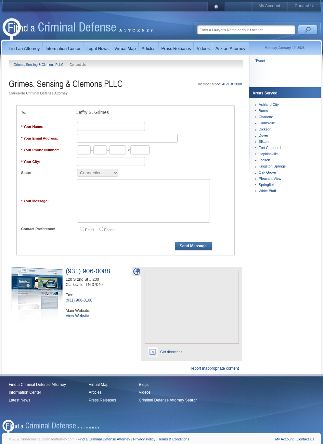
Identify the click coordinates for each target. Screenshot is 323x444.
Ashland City (269, 104)
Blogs (144, 384)
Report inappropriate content (214, 368)
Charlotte (266, 117)
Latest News (19, 400)
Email (89, 230)
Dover (263, 135)
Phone (109, 230)
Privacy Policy (144, 439)
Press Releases (102, 400)
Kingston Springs (272, 166)
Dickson (265, 129)
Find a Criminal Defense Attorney (37, 384)
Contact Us (304, 5)
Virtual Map (98, 384)
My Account (269, 5)
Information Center (25, 392)
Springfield (267, 185)
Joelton (264, 160)
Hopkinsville (268, 154)
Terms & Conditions (173, 439)
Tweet (260, 61)
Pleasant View (270, 178)
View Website (77, 316)
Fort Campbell (270, 148)
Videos (144, 392)
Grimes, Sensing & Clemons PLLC (39, 65)
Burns (263, 111)
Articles (95, 392)
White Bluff (267, 191)
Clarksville (267, 123)
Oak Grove (267, 172)
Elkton (264, 141)
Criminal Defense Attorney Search (168, 400)
